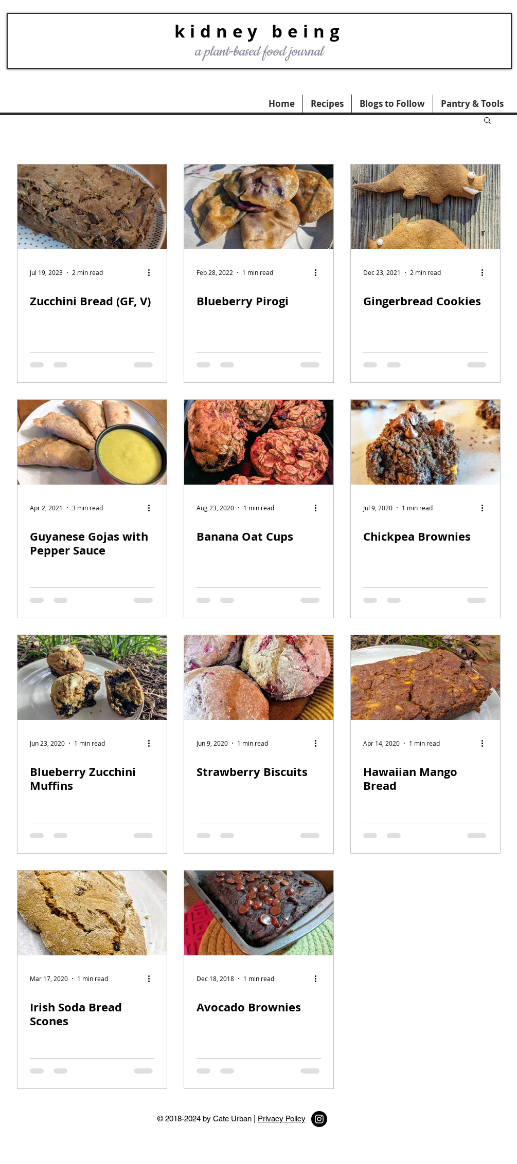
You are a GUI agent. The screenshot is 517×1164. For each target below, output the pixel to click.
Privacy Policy (282, 1118)
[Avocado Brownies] (258, 913)
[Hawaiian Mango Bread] (425, 677)
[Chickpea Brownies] (425, 442)
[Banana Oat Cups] (258, 442)
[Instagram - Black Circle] (319, 1119)
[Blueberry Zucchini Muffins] (92, 677)
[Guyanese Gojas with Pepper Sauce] (92, 442)
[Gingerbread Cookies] (425, 206)
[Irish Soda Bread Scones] (92, 913)
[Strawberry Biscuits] (258, 677)
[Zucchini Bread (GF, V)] (92, 206)
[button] (472, 104)
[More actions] (153, 272)
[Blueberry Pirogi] (258, 206)
